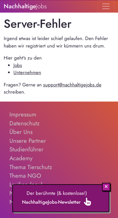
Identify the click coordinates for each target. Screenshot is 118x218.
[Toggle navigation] (105, 6)
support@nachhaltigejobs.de (72, 84)
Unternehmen (27, 72)
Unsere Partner (27, 140)
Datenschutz (24, 123)
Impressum (22, 114)
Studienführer (26, 149)
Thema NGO (25, 175)
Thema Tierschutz (30, 167)
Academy (21, 158)
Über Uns (21, 132)
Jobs (17, 65)
